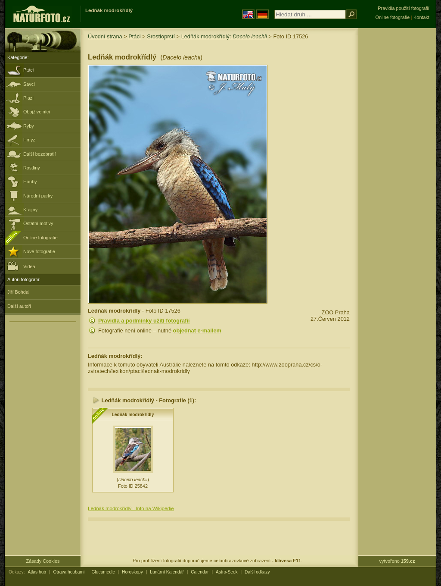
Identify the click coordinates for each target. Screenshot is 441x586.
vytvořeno (397, 561)
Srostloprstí (161, 36)
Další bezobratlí (39, 154)
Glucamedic (103, 572)
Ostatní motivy (38, 223)
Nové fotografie (39, 251)
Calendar (200, 572)
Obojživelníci (36, 111)
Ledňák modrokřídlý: (224, 36)
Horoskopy (132, 572)
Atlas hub (37, 572)
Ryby (28, 125)
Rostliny (31, 167)
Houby (30, 181)
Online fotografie (40, 237)
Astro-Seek (227, 572)
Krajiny (30, 209)
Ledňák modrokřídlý (133, 414)
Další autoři (19, 306)
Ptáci (28, 69)
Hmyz (29, 139)
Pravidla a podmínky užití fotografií (144, 320)
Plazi (28, 97)
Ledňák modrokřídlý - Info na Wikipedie (131, 508)
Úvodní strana (105, 36)
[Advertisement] (397, 166)
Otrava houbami (68, 572)
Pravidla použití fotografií (403, 8)
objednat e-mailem (197, 330)
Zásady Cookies (43, 561)
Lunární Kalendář (167, 572)
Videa (21, 266)
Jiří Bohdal (18, 292)
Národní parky (38, 195)
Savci (29, 84)
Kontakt (421, 17)
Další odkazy (257, 572)
